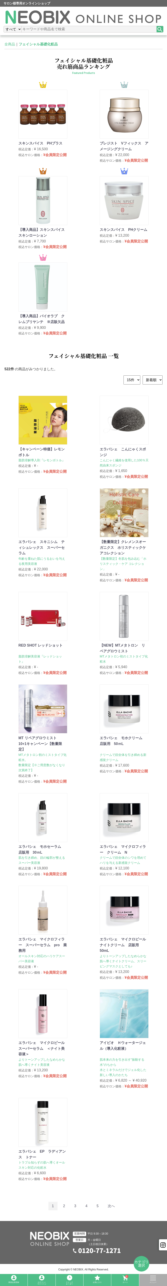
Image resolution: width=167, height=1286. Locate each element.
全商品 (9, 44)
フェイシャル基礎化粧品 (38, 44)
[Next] (111, 1206)
